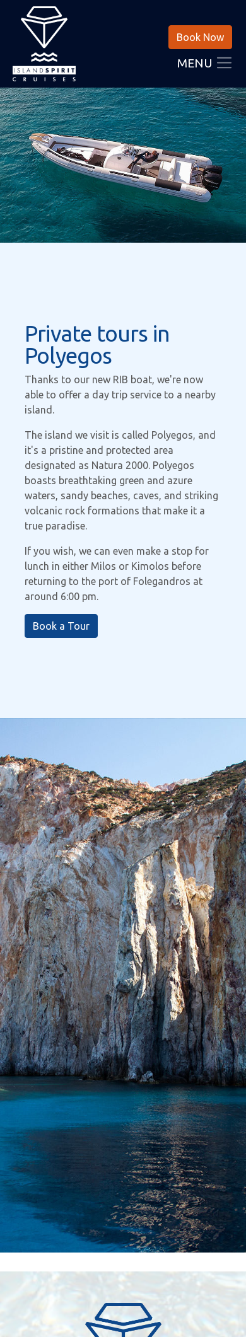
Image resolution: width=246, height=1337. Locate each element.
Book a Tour (61, 626)
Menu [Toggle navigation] (205, 64)
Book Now (200, 37)
